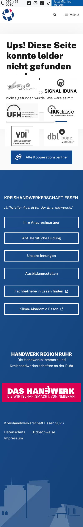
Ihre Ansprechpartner (41, 222)
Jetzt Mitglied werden (62, 3)
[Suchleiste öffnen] (54, 14)
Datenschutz (14, 432)
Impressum (13, 438)
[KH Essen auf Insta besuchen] (35, 3)
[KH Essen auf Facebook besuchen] (29, 3)
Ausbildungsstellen (41, 273)
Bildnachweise (43, 432)
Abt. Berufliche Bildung (41, 238)
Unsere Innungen (41, 256)
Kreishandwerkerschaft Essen (29, 423)
